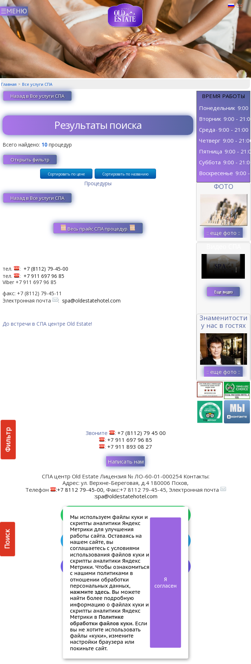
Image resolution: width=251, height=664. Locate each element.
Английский (239, 6)
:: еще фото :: (223, 232)
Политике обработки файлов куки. (102, 619)
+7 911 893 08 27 (129, 446)
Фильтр (8, 439)
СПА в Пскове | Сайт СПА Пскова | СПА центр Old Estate (125, 15)
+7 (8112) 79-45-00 (45, 268)
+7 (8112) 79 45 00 (141, 432)
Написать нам (126, 461)
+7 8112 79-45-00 (80, 489)
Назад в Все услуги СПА (37, 96)
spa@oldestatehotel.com (91, 300)
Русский (231, 6)
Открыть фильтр (29, 159)
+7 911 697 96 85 (43, 275)
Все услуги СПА (37, 84)
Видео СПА (223, 246)
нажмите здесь (89, 591)
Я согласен (165, 582)
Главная (9, 84)
